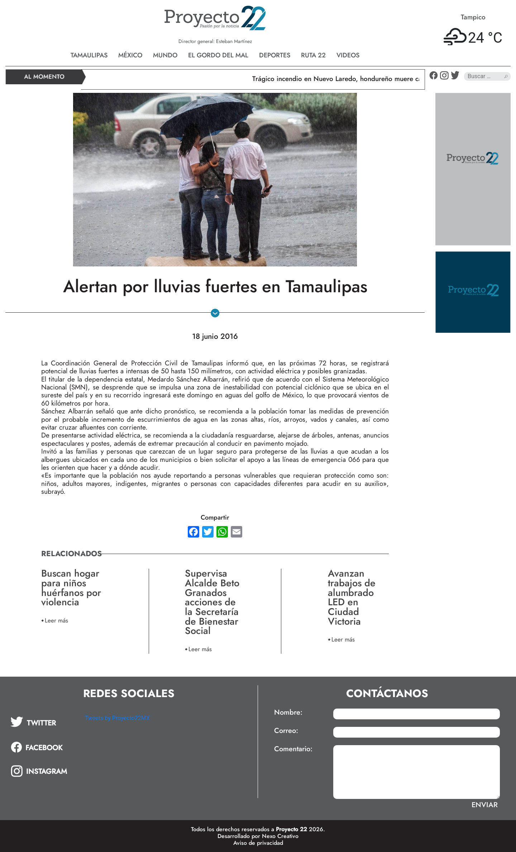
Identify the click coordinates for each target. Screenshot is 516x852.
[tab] (42, 722)
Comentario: (293, 749)
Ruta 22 (313, 55)
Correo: (286, 731)
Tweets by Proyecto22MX (117, 718)
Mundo (165, 55)
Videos (347, 55)
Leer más (56, 620)
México (130, 55)
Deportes (274, 55)
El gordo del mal (218, 55)
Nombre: (288, 712)
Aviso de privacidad (258, 843)
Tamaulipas (89, 55)
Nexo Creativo (280, 836)
